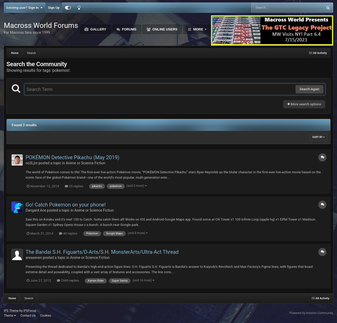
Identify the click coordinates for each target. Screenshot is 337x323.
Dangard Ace (36, 210)
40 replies (68, 233)
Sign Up (53, 7)
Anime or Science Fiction (85, 163)
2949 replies (68, 280)
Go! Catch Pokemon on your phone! (66, 205)
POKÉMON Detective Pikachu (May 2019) (72, 157)
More (198, 29)
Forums (128, 29)
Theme (10, 315)
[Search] (274, 8)
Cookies (45, 315)
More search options (304, 104)
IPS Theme (11, 311)
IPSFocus (29, 311)
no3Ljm (32, 163)
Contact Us (28, 315)
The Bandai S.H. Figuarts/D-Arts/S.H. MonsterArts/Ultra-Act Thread (102, 252)
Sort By (318, 137)
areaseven (34, 258)
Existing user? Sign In (24, 8)
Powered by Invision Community (311, 313)
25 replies (74, 186)
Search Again (309, 89)
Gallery (97, 29)
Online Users (164, 29)
